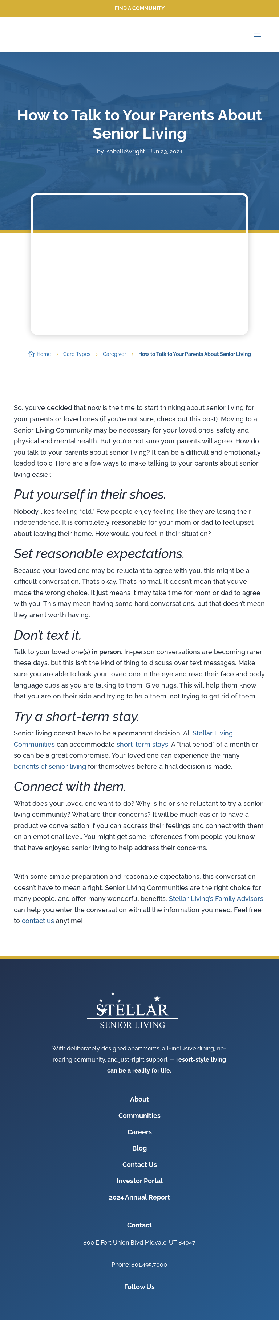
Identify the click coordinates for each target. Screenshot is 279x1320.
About (139, 1099)
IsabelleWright (125, 151)
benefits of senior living (50, 766)
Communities (139, 1115)
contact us (38, 921)
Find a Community (140, 8)
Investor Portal (140, 1181)
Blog (139, 1148)
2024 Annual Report (139, 1197)
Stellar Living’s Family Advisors (216, 898)
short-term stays (142, 744)
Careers (140, 1132)
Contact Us (139, 1164)
